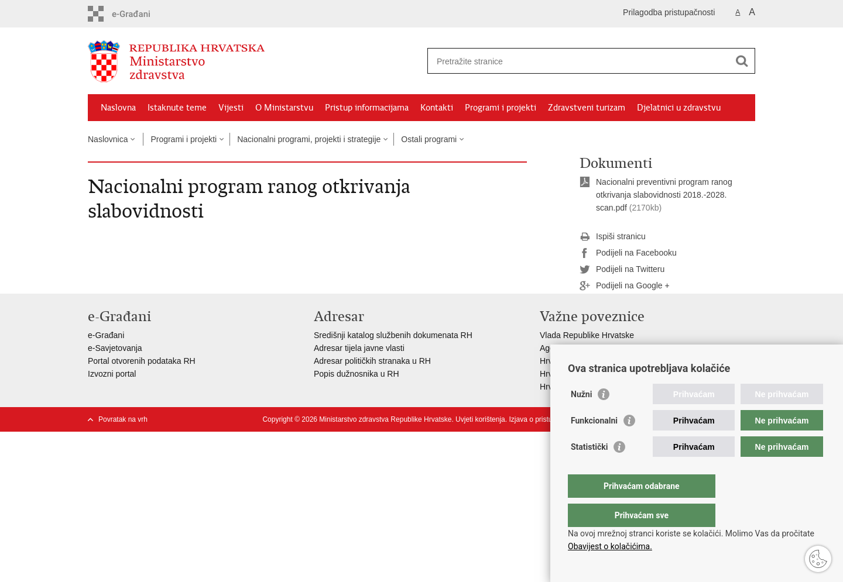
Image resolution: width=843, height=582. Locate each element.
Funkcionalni (594, 444)
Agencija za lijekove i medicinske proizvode (618, 348)
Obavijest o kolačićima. (610, 546)
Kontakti (436, 107)
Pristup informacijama (367, 107)
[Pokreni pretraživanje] (742, 60)
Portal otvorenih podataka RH (142, 361)
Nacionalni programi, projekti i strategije (309, 139)
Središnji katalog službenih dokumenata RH (393, 335)
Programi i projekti (500, 107)
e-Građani (106, 335)
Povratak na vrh (123, 419)
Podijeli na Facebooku (628, 253)
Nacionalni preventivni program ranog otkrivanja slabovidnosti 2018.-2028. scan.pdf (664, 194)
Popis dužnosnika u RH (356, 373)
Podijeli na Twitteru (622, 269)
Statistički (589, 470)
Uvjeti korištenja (480, 419)
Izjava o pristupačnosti (543, 419)
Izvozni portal (112, 373)
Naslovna (118, 107)
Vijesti (231, 107)
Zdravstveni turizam (586, 107)
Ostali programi (429, 139)
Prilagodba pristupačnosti (669, 12)
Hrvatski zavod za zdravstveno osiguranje (615, 361)
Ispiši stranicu (613, 237)
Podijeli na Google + (625, 286)
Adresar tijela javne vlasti (359, 348)
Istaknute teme (177, 107)
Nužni (581, 417)
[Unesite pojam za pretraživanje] (579, 61)
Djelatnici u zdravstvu (679, 107)
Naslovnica (108, 139)
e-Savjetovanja (115, 348)
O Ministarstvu (284, 107)
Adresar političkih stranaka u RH (372, 361)
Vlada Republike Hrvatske (587, 335)
